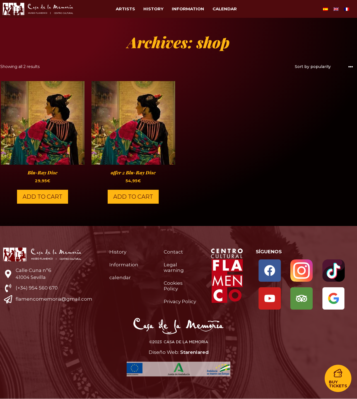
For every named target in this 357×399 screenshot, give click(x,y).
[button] (338, 378)
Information (188, 8)
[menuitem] (325, 9)
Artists (125, 8)
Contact (173, 252)
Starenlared (194, 352)
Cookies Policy (173, 285)
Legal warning (174, 267)
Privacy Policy (180, 301)
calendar (225, 8)
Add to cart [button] (42, 196)
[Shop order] (324, 67)
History (153, 8)
